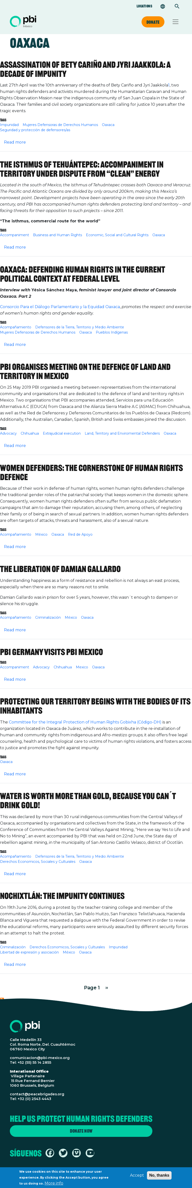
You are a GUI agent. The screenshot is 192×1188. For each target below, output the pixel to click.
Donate (153, 22)
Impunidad (9, 125)
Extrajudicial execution (62, 433)
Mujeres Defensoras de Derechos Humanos (60, 125)
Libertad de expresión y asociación (29, 952)
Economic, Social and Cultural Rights (117, 235)
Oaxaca (108, 125)
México (41, 534)
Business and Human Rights (57, 235)
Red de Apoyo (80, 534)
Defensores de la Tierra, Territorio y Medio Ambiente (79, 327)
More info (54, 1183)
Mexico (82, 667)
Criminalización (48, 617)
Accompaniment (14, 235)
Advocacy (8, 433)
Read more (15, 142)
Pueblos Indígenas (112, 332)
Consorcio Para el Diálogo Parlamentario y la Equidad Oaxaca (60, 306)
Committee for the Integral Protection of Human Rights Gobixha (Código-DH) (84, 722)
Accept (137, 1175)
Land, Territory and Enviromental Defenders (122, 433)
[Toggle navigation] (175, 21)
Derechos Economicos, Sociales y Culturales (37, 861)
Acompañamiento (15, 327)
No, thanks (159, 1175)
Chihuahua (30, 433)
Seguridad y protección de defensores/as (35, 130)
